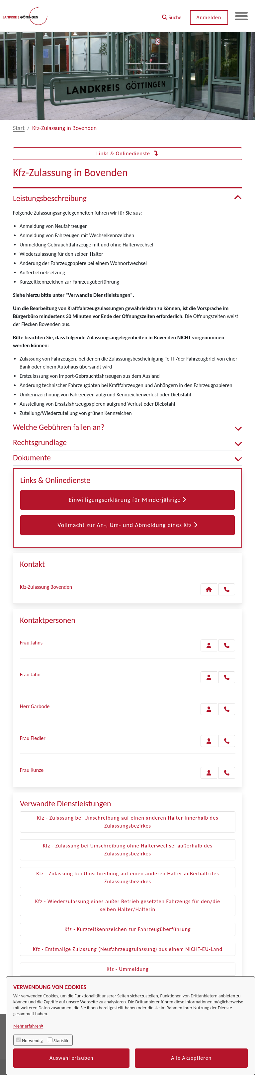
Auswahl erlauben (71, 1058)
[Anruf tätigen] (226, 589)
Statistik (60, 1040)
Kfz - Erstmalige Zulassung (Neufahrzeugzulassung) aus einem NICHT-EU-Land (127, 949)
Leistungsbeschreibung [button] (127, 198)
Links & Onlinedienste (127, 153)
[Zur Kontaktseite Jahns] (209, 645)
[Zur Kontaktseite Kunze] (209, 773)
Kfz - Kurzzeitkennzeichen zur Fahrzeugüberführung (127, 929)
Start (19, 128)
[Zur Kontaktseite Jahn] (209, 677)
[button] (171, 15)
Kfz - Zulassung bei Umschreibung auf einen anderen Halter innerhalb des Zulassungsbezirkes (127, 822)
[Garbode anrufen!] (226, 709)
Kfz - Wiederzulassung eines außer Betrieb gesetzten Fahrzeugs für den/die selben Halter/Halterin (127, 905)
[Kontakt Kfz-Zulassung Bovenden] (209, 589)
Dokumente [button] (127, 458)
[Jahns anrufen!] (226, 645)
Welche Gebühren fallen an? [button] (127, 427)
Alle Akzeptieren (191, 1058)
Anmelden (208, 17)
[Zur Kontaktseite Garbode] (209, 709)
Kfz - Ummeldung (128, 969)
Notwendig (32, 1040)
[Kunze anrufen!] (226, 773)
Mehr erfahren (27, 1026)
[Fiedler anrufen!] (226, 741)
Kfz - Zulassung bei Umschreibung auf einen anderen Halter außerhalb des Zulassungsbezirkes (128, 877)
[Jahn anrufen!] (226, 677)
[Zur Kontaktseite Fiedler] (209, 741)
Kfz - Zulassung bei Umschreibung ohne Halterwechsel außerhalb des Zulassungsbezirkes (127, 849)
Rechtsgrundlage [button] (127, 442)
